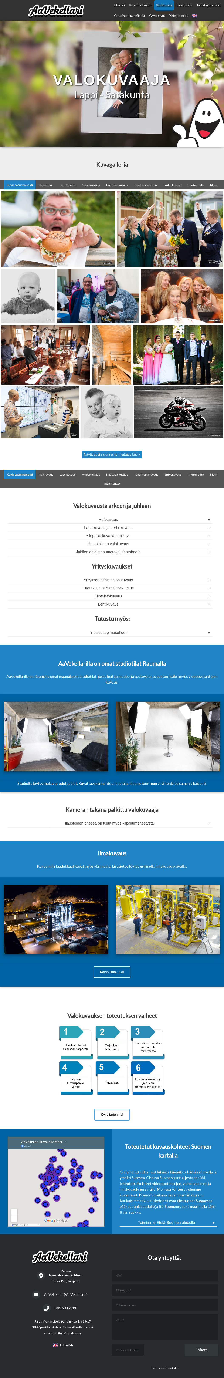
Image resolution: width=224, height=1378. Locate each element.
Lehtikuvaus (108, 604)
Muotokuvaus (91, 185)
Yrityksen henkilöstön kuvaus (108, 580)
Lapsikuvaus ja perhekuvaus (108, 528)
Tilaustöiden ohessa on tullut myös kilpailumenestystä (108, 823)
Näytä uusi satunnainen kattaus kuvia (112, 454)
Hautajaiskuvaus (117, 185)
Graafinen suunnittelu (129, 15)
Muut (213, 185)
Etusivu (119, 5)
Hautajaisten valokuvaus (108, 544)
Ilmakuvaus (184, 5)
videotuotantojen (203, 676)
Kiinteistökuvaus (108, 596)
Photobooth (196, 185)
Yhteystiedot (178, 15)
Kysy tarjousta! (112, 1114)
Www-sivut (157, 15)
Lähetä (201, 1350)
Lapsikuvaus (68, 185)
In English (63, 1345)
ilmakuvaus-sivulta (171, 866)
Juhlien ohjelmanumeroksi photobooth (108, 552)
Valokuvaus (164, 5)
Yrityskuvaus (172, 185)
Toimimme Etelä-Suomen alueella (166, 1222)
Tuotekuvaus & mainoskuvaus (108, 588)
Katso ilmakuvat (112, 972)
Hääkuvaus (46, 185)
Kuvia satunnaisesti (20, 185)
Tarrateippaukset (208, 5)
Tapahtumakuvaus (146, 185)
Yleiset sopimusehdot (108, 632)
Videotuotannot (140, 5)
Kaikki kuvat (112, 483)
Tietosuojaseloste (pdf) (164, 1367)
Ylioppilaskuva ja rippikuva (108, 536)
